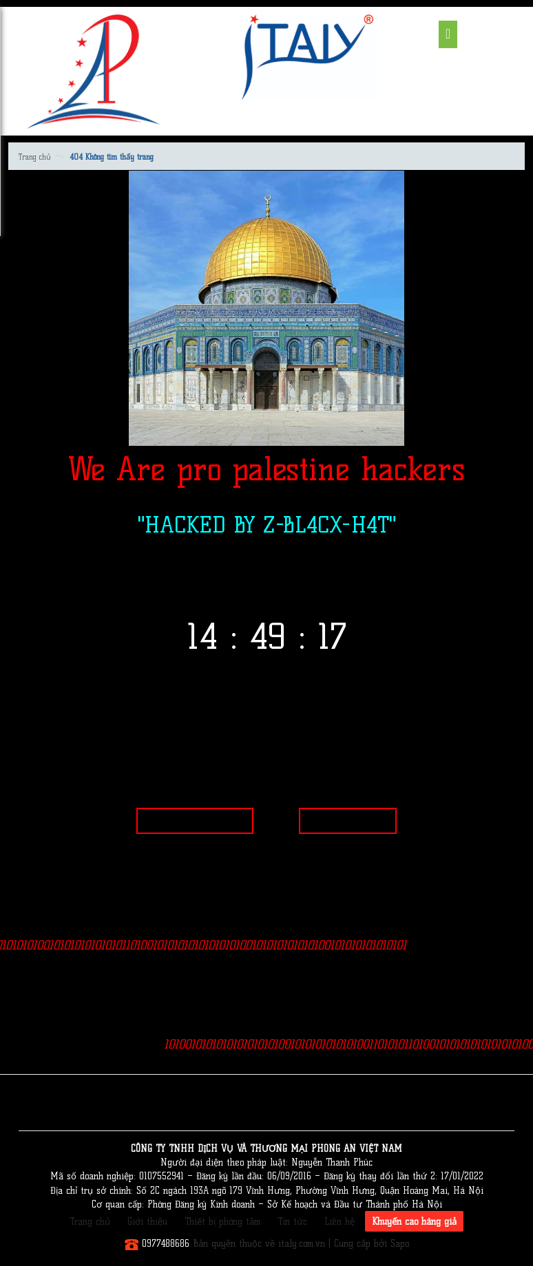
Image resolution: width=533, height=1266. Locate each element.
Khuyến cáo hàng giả (414, 1221)
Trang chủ (35, 157)
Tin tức (292, 1221)
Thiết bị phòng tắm (222, 1221)
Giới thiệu (147, 1221)
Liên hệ (339, 1221)
